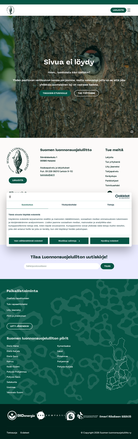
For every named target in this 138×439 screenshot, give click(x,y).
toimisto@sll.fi (47, 175)
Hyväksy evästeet (109, 241)
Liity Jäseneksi (19, 326)
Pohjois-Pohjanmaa (17, 371)
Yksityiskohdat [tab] (69, 204)
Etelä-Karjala (13, 351)
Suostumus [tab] (27, 204)
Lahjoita (118, 10)
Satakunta (12, 382)
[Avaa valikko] (128, 10)
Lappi (60, 351)
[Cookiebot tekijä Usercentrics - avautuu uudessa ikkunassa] (117, 197)
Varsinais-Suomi (15, 392)
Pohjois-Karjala (65, 366)
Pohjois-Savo (13, 377)
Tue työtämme (86, 93)
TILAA (107, 266)
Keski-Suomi (13, 366)
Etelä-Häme (13, 346)
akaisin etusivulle (55, 93)
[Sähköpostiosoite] (62, 266)
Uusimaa (11, 387)
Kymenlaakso (64, 346)
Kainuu (10, 361)
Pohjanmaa (63, 361)
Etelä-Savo (12, 356)
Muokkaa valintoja (69, 241)
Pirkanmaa (62, 356)
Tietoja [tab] (110, 204)
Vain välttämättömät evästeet (28, 241)
